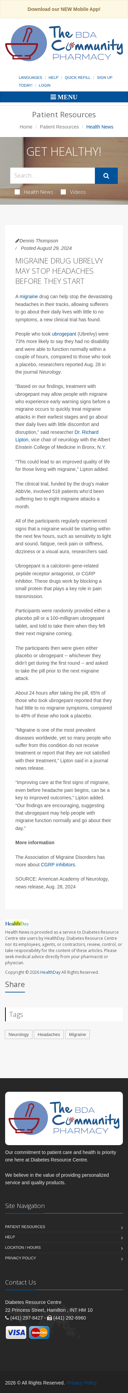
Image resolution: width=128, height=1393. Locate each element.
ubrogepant (64, 334)
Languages (30, 77)
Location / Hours (23, 1247)
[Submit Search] (106, 176)
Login (45, 85)
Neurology (19, 1034)
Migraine (77, 1034)
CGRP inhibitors (58, 864)
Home (26, 127)
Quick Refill (77, 77)
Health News (34, 191)
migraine (28, 296)
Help (53, 77)
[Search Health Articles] (52, 176)
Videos (73, 191)
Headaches (49, 1034)
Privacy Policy (20, 1258)
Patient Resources (59, 127)
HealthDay (50, 972)
